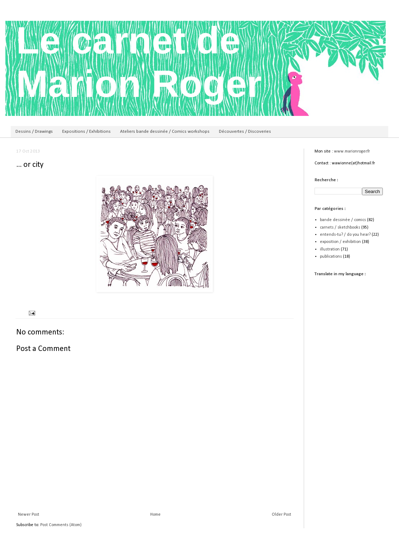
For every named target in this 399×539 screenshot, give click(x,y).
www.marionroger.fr (352, 151)
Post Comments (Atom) (61, 525)
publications (331, 256)
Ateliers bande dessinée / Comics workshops (165, 131)
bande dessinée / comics (343, 220)
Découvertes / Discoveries (245, 131)
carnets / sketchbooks (340, 227)
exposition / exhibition (340, 242)
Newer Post (28, 514)
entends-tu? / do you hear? (345, 235)
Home (155, 514)
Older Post (281, 514)
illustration (330, 249)
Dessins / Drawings (34, 131)
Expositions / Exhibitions (86, 131)
